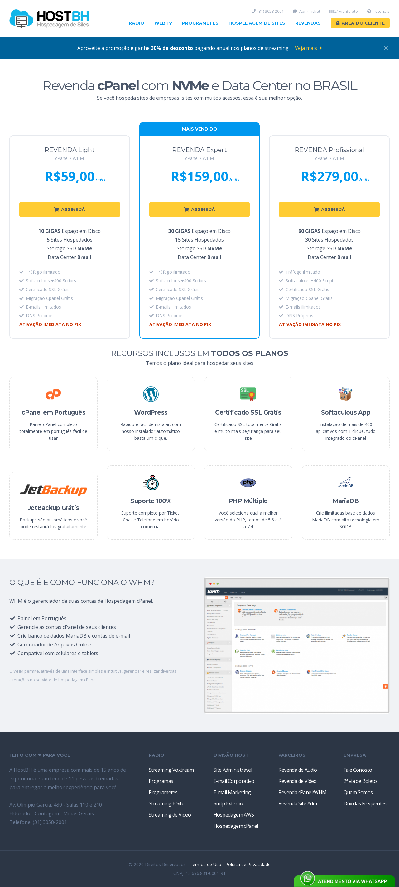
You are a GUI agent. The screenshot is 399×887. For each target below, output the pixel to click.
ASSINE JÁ (69, 209)
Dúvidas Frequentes (365, 803)
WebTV (163, 23)
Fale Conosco (358, 769)
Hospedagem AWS (234, 814)
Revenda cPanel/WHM (302, 792)
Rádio (136, 23)
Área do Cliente (360, 23)
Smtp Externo (228, 803)
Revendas (308, 23)
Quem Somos (358, 792)
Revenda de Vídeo (297, 781)
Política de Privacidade (248, 864)
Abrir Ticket (306, 11)
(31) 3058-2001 (268, 11)
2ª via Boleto (343, 11)
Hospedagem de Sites (256, 23)
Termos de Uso (205, 864)
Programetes (200, 23)
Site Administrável (233, 769)
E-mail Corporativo (234, 781)
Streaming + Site (166, 803)
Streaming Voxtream (171, 769)
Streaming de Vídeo (170, 814)
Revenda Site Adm (297, 803)
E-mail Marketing (232, 792)
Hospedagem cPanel (236, 825)
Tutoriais (378, 11)
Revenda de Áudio (297, 769)
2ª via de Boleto (360, 781)
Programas (161, 781)
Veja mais (308, 48)
